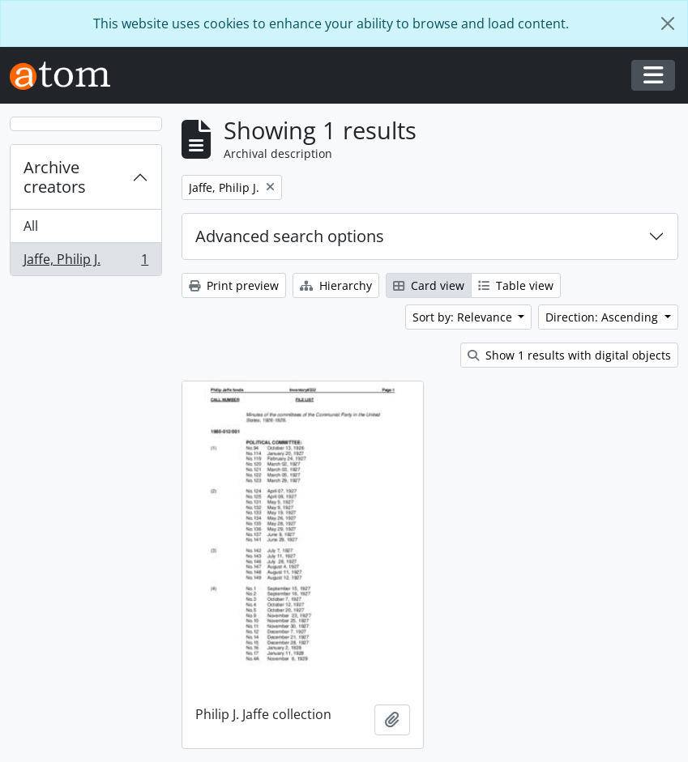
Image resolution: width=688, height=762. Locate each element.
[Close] (667, 23)
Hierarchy (336, 285)
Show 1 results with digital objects (569, 355)
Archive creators (55, 177)
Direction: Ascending (603, 317)
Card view (428, 285)
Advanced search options (289, 236)
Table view (515, 285)
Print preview (234, 285)
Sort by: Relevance (463, 317)
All (31, 226)
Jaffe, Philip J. (85, 262)
